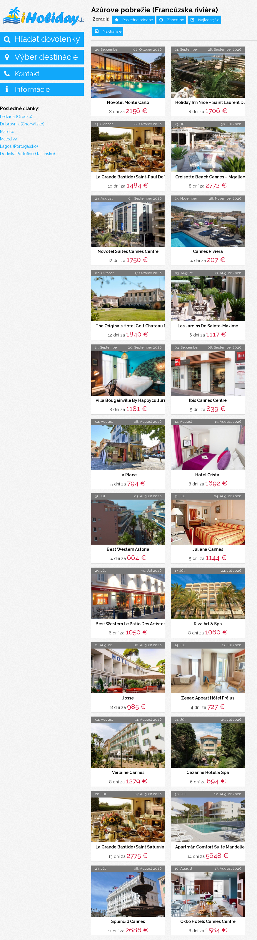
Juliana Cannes (208, 545)
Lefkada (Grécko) (16, 116)
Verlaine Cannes (128, 767)
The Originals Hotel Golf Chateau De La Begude (144, 324)
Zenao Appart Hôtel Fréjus (207, 693)
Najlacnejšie (208, 20)
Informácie (32, 89)
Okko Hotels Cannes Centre (208, 915)
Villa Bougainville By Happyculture (131, 398)
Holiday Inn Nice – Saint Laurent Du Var (214, 102)
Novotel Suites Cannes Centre (128, 250)
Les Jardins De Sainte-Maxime (208, 324)
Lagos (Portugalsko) (19, 146)
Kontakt (26, 73)
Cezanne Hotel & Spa (207, 767)
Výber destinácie (46, 57)
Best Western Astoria (128, 545)
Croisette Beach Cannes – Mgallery (210, 176)
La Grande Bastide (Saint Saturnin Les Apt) (138, 841)
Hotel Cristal (208, 472)
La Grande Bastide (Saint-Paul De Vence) (137, 176)
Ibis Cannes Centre (208, 398)
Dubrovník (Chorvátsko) (22, 124)
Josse (128, 693)
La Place (128, 472)
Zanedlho (175, 20)
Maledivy (8, 139)
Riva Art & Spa (208, 619)
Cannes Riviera (208, 250)
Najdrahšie (112, 31)
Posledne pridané (137, 20)
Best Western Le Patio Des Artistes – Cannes (140, 619)
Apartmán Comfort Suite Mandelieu (211, 841)
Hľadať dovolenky (47, 39)
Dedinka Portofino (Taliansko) (27, 153)
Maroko (7, 131)
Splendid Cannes (128, 915)
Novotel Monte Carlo (128, 102)
